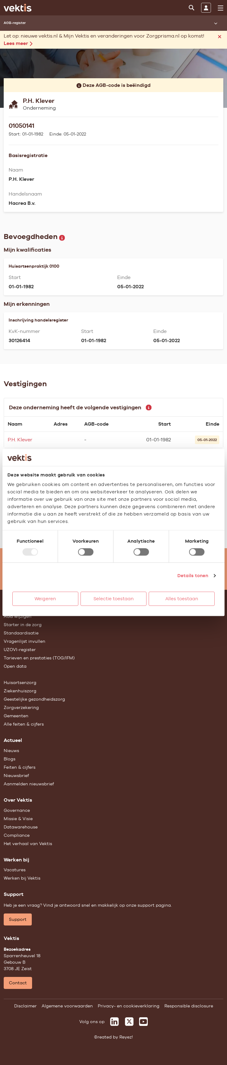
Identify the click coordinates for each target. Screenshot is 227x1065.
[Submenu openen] (215, 23)
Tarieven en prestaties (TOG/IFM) (39, 657)
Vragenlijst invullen (24, 641)
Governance (17, 810)
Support (18, 919)
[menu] (220, 8)
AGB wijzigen (17, 616)
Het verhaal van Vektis (28, 843)
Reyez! (126, 1037)
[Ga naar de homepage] (17, 7)
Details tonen (192, 575)
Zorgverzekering (21, 707)
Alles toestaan (181, 598)
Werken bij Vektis (22, 878)
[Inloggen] (206, 8)
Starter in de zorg (23, 624)
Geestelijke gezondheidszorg (34, 699)
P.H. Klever (20, 440)
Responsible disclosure (188, 1005)
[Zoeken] (191, 7)
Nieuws (11, 750)
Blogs (9, 758)
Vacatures (15, 869)
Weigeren (45, 598)
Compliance (17, 835)
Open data (15, 666)
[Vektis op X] (129, 1022)
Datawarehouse (21, 826)
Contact (18, 982)
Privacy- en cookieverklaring (128, 1005)
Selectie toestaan (113, 598)
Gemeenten (16, 715)
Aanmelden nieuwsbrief (29, 783)
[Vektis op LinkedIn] (114, 1022)
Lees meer (18, 43)
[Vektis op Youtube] (143, 1022)
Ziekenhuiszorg (20, 690)
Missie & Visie (18, 818)
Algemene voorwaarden (67, 1005)
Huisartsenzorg (20, 682)
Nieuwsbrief (16, 775)
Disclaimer (25, 1005)
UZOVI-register (20, 649)
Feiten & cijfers (19, 767)
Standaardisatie (21, 632)
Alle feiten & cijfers (24, 724)
